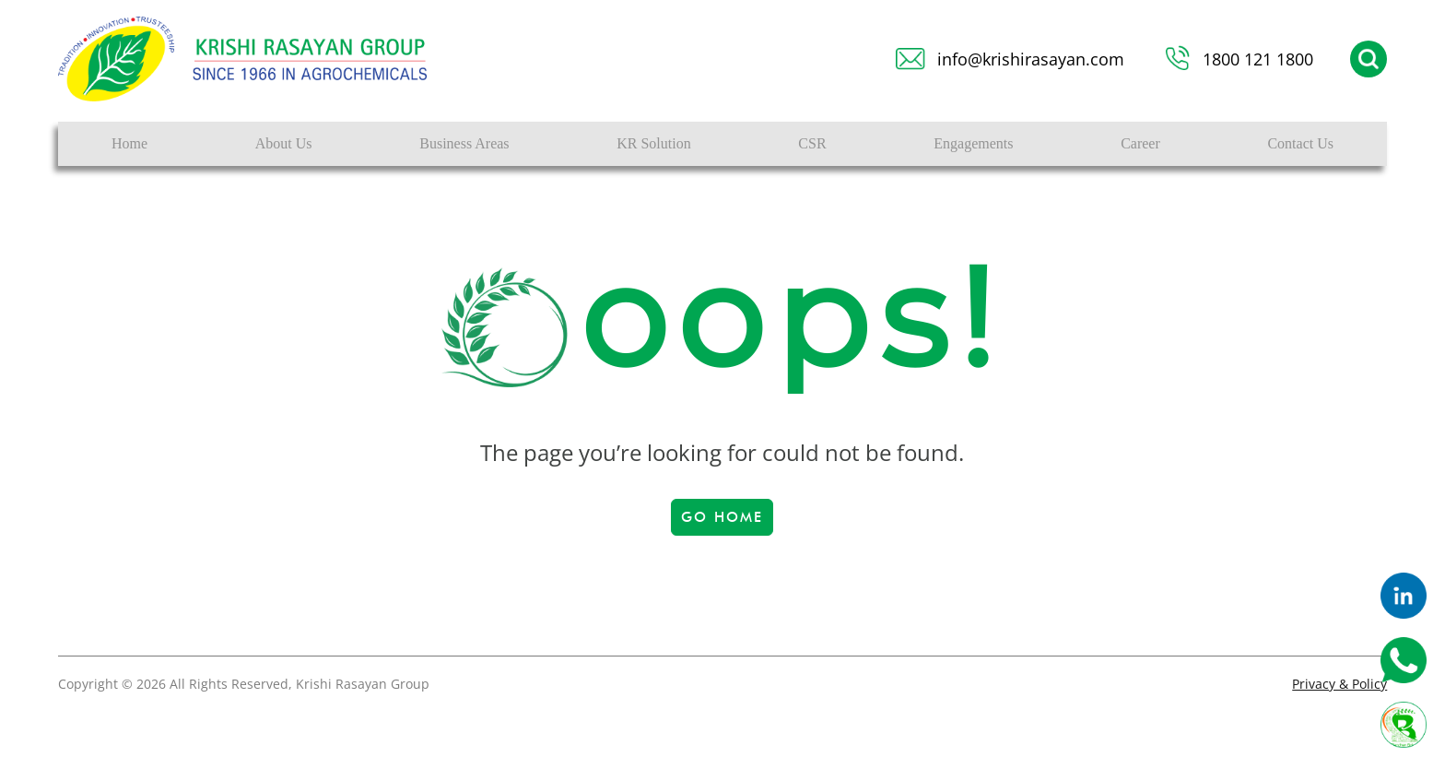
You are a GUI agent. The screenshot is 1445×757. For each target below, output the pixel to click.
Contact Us (1300, 143)
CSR (812, 143)
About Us (283, 143)
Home (129, 143)
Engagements (973, 143)
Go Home (722, 517)
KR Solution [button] (653, 143)
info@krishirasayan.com (1030, 59)
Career (1140, 143)
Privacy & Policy (1339, 683)
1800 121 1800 (1258, 59)
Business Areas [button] (464, 143)
